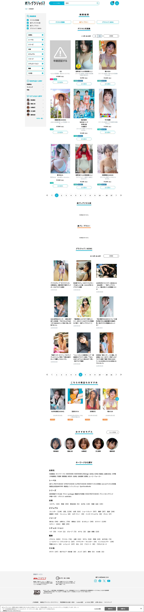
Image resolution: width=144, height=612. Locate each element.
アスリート (90, 544)
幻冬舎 (96, 474)
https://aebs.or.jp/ (47, 593)
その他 (30, 73)
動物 (91, 552)
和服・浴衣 (97, 504)
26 (106, 195)
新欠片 (70, 476)
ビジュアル (31, 54)
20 (106, 375)
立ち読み (60, 82)
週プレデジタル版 (35, 23)
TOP (26, 8)
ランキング (30, 87)
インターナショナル (93, 514)
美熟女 (76, 521)
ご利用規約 (35, 602)
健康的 (54, 514)
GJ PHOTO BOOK (80, 484)
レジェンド (69, 544)
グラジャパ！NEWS (35, 28)
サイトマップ (107, 602)
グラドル (55, 539)
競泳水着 (75, 504)
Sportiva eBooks (85, 486)
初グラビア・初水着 (68, 552)
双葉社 (86, 476)
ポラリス (61, 496)
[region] (72, 608)
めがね (85, 504)
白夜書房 (80, 476)
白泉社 (75, 476)
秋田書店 (52, 474)
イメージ (30, 59)
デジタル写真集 (34, 20)
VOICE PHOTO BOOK (91, 494)
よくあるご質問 (89, 602)
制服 (65, 504)
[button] (117, 399)
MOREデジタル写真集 (93, 484)
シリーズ (30, 44)
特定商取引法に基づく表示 (67, 602)
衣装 (29, 49)
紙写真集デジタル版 (55, 494)
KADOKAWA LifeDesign (81, 474)
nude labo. (68, 496)
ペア (53, 532)
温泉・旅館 (93, 532)
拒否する (110, 608)
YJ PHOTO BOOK (68, 484)
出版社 (30, 35)
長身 (110, 511)
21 (111, 375)
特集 (28, 90)
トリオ (61, 532)
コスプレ (54, 504)
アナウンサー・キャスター (86, 542)
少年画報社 (52, 476)
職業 (29, 68)
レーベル (30, 40)
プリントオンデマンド (105, 494)
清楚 (53, 524)
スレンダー (55, 511)
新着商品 (29, 84)
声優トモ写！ (53, 496)
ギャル (107, 514)
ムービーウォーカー (95, 476)
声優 (96, 539)
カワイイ (100, 521)
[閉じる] (141, 608)
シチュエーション (33, 64)
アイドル (67, 539)
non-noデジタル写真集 (107, 484)
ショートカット (89, 511)
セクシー (112, 521)
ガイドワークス (60, 474)
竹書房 (59, 476)
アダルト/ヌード (101, 544)
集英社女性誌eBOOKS (56, 486)
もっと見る (112, 432)
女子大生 (106, 539)
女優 (77, 539)
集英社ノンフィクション (71, 486)
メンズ (82, 552)
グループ (72, 532)
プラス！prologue (68, 494)
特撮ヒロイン (55, 544)
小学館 (114, 474)
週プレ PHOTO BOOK (56, 484)
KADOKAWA (69, 474)
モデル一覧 (39, 118)
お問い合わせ (98, 602)
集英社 (101, 474)
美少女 (54, 521)
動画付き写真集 (79, 494)
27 (111, 195)
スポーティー (78, 514)
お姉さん (65, 521)
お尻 (77, 511)
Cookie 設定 (79, 602)
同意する (123, 608)
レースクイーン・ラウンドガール (62, 542)
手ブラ (54, 552)
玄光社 (91, 474)
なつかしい (87, 521)
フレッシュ (65, 514)
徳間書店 (64, 476)
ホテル (82, 532)
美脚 (101, 511)
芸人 (79, 544)
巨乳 (67, 511)
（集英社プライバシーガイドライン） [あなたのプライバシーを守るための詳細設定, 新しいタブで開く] (11, 610)
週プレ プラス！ (34, 26)
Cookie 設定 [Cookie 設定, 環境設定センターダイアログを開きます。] (97, 608)
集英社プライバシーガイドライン (49, 602)
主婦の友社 (107, 474)
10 (99, 195)
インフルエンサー (106, 542)
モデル (87, 539)
